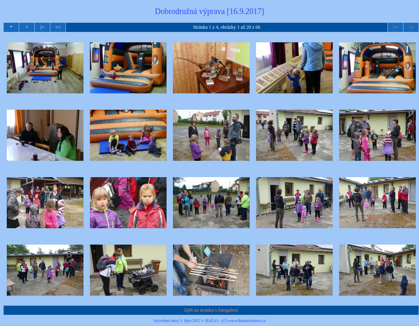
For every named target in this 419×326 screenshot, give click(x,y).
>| (411, 27)
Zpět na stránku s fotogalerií (211, 310)
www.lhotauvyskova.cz (247, 320)
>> (395, 27)
